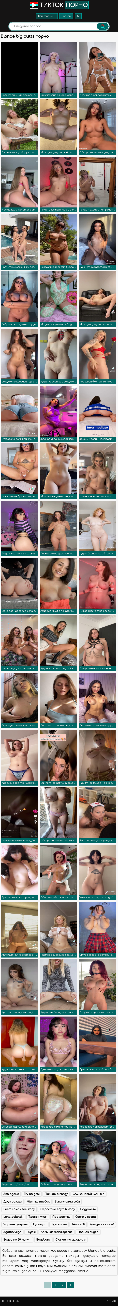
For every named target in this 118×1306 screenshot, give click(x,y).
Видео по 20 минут (17, 1239)
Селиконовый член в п (88, 1194)
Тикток (59, 5)
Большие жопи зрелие (56, 1232)
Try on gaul (32, 1194)
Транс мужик (37, 1216)
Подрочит (88, 1209)
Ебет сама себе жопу (19, 1209)
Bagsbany (43, 1239)
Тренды (66, 16)
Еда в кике (59, 1224)
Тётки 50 (78, 1224)
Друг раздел (12, 1201)
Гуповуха (39, 1224)
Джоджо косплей (102, 1224)
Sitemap (111, 1301)
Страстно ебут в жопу (57, 1209)
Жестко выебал (38, 1201)
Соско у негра (85, 1216)
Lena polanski (13, 1216)
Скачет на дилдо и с (70, 1239)
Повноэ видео (88, 1232)
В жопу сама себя (67, 1201)
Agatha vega (12, 1232)
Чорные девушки (15, 1224)
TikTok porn (10, 1301)
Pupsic (31, 1232)
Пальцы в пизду (56, 1194)
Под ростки (61, 1216)
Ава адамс (11, 1194)
